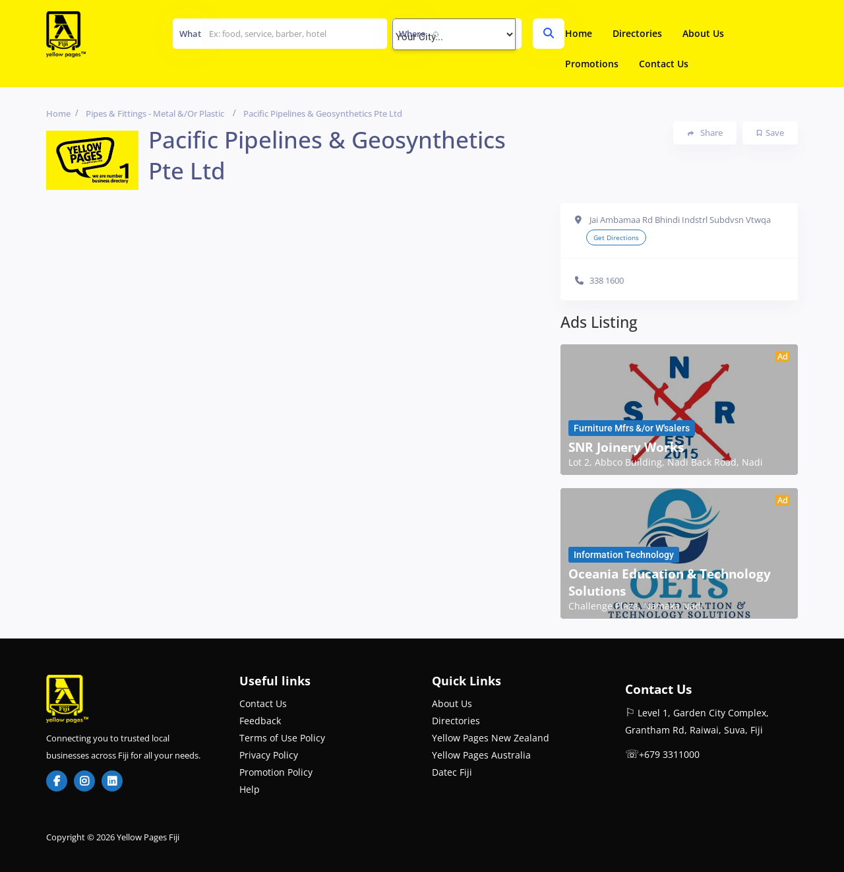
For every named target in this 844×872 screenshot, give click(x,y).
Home (578, 33)
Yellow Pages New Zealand (490, 738)
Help (249, 789)
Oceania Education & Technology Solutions (669, 582)
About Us (703, 33)
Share (705, 133)
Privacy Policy (268, 755)
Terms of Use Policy (282, 738)
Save (770, 133)
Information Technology (624, 554)
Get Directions (616, 237)
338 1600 (606, 280)
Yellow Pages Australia (481, 755)
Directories (637, 33)
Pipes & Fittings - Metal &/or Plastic (155, 113)
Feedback (260, 720)
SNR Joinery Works (626, 447)
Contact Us (663, 63)
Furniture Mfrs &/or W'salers (632, 428)
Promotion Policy (276, 772)
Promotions (591, 63)
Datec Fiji (452, 772)
